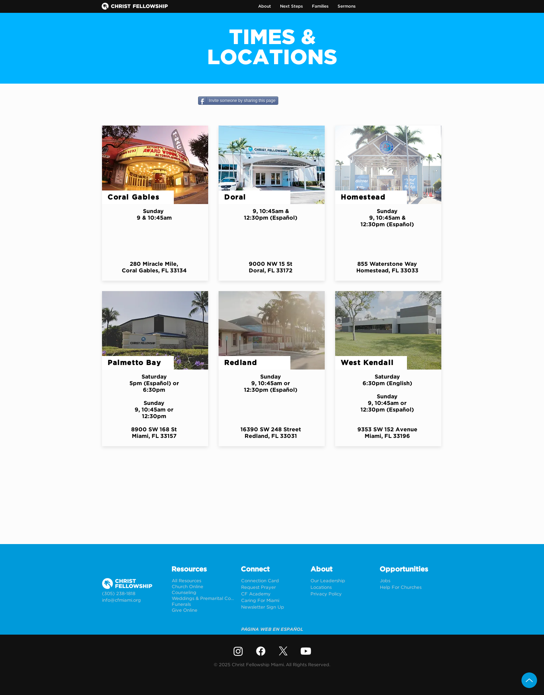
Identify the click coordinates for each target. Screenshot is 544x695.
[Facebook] (261, 651)
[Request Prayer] (272, 587)
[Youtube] (306, 651)
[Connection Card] (272, 581)
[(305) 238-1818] (133, 593)
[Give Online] (203, 610)
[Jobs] (411, 581)
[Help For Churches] (411, 587)
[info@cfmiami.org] (133, 600)
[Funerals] (203, 604)
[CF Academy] (272, 594)
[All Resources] (203, 581)
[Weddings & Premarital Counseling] (203, 598)
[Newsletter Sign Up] (272, 607)
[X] (283, 651)
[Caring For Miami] (272, 600)
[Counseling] (203, 592)
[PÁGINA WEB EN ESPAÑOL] (272, 629)
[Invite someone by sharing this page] (238, 100)
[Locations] (342, 587)
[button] (264, 6)
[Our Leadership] (342, 581)
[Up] (529, 680)
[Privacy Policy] (342, 594)
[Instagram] (238, 651)
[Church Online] (203, 587)
